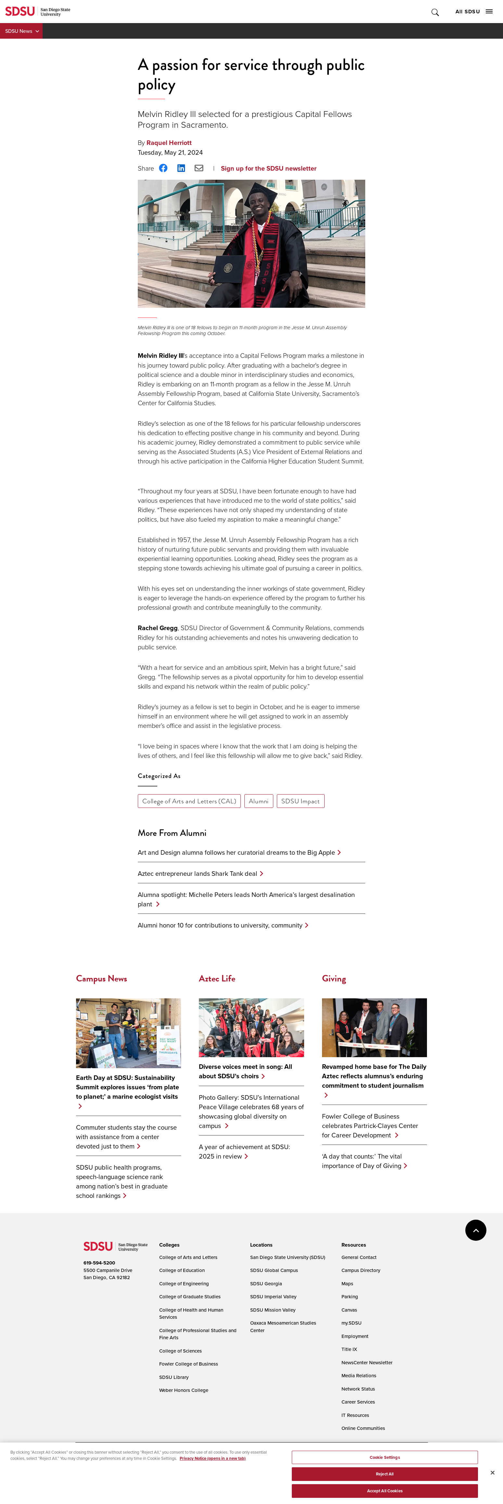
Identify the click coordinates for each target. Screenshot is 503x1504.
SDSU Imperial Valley (273, 1296)
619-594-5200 (99, 1262)
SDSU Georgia (266, 1283)
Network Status (358, 1388)
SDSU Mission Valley (272, 1309)
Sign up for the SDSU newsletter (268, 168)
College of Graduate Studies (190, 1296)
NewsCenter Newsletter (367, 1362)
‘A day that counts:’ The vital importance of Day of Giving (362, 1160)
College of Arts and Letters (188, 1257)
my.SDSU (352, 1322)
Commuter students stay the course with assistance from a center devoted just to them (126, 1136)
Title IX (349, 1349)
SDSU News (18, 30)
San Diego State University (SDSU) (287, 1257)
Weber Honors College (183, 1390)
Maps (347, 1283)
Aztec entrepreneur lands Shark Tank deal (197, 873)
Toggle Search (435, 11)
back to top (475, 1230)
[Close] (492, 1477)
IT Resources (355, 1415)
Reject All (384, 1478)
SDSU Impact (300, 801)
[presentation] (168, 1245)
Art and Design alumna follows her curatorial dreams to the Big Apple (236, 852)
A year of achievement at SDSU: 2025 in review (244, 1151)
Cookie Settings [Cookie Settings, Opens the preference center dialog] (385, 1462)
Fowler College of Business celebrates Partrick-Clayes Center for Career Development (370, 1125)
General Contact (359, 1257)
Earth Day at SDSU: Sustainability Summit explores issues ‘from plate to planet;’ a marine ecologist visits (127, 1087)
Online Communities (363, 1428)
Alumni (259, 801)
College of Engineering (184, 1283)
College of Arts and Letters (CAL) (189, 801)
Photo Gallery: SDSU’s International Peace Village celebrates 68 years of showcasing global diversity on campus (251, 1111)
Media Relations (359, 1375)
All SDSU (474, 11)
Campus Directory (361, 1270)
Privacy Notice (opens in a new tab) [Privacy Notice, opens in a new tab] (213, 1463)
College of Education (182, 1270)
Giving (334, 978)
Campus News (101, 978)
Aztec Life (217, 978)
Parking (350, 1296)
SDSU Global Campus (274, 1270)
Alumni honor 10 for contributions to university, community (220, 925)
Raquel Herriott (169, 143)
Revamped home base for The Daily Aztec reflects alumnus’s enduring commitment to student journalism (374, 1076)
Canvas (349, 1309)
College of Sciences (180, 1350)
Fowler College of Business (188, 1363)
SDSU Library (173, 1377)
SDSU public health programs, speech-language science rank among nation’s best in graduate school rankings (122, 1181)
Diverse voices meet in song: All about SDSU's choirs (245, 1071)
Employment (355, 1336)
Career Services (358, 1401)
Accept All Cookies (385, 1495)
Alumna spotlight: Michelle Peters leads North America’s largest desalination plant (246, 899)
